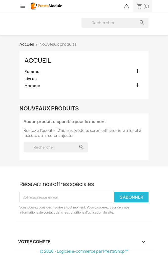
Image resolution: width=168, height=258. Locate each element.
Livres (31, 78)
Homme (32, 85)
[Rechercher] (115, 23)
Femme (32, 71)
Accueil (38, 60)
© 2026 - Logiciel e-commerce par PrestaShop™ (84, 251)
